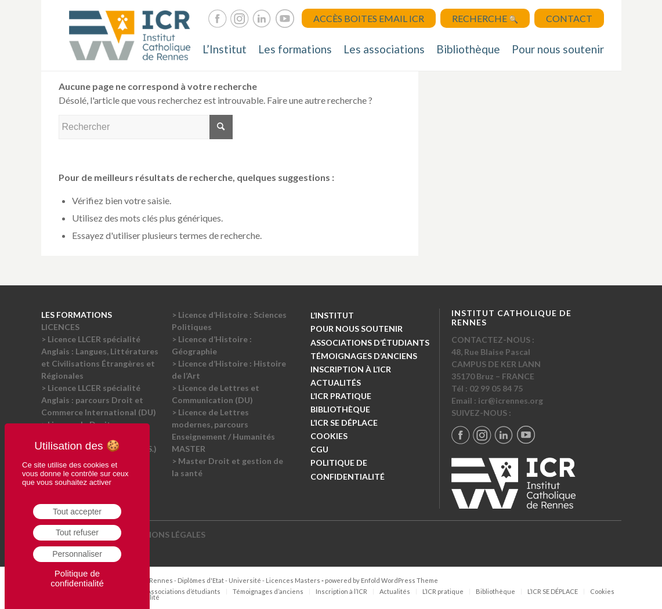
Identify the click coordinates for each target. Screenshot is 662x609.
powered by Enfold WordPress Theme (381, 580)
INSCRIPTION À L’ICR (350, 369)
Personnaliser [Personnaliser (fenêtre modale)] (77, 554)
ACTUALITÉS (335, 382)
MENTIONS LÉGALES (165, 534)
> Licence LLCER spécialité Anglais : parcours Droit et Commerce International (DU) (98, 400)
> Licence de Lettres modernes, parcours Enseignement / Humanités (223, 424)
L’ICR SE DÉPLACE (344, 422)
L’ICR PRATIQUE (340, 396)
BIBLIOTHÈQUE (340, 409)
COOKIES (329, 436)
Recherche (485, 18)
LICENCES (60, 327)
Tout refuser (77, 532)
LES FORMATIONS (76, 315)
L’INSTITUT (332, 315)
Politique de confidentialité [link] (77, 578)
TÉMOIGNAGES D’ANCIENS (363, 356)
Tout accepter (77, 511)
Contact (569, 18)
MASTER (188, 449)
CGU (319, 449)
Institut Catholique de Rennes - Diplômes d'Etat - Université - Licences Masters (201, 580)
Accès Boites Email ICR (368, 18)
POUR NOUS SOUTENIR (356, 329)
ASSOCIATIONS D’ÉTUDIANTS (369, 342)
